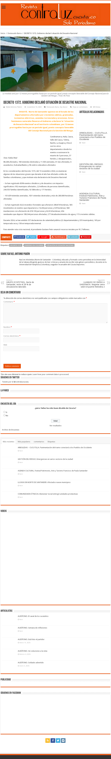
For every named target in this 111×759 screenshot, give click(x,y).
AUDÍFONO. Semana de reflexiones (32, 628)
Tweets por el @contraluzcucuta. (15, 382)
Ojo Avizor (63, 107)
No (7, 416)
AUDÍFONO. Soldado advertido (31, 662)
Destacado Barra (15, 33)
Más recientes (8, 442)
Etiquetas (51, 442)
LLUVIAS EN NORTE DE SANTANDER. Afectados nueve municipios (44, 482)
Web (5, 345)
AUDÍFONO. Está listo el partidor (31, 639)
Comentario (9, 302)
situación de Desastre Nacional (60, 245)
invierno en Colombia (34, 245)
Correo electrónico (11, 336)
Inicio (3, 33)
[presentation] (25, 358)
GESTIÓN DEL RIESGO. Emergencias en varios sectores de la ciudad (91, 166)
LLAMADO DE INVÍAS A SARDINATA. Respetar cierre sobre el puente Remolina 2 (90, 283)
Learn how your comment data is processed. (51, 374)
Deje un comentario (80, 107)
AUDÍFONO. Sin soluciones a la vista (32, 651)
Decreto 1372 (15, 245)
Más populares (24, 442)
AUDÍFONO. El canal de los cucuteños (33, 616)
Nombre (7, 327)
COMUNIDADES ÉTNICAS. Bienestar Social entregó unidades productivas (48, 494)
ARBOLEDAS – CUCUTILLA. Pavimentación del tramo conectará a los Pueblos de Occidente (93, 136)
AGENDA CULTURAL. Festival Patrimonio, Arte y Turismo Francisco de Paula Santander (92, 196)
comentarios (39, 442)
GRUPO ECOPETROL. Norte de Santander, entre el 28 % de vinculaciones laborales (21, 283)
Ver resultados (55, 426)
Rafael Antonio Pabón (14, 107)
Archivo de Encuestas (10, 430)
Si (6, 412)
